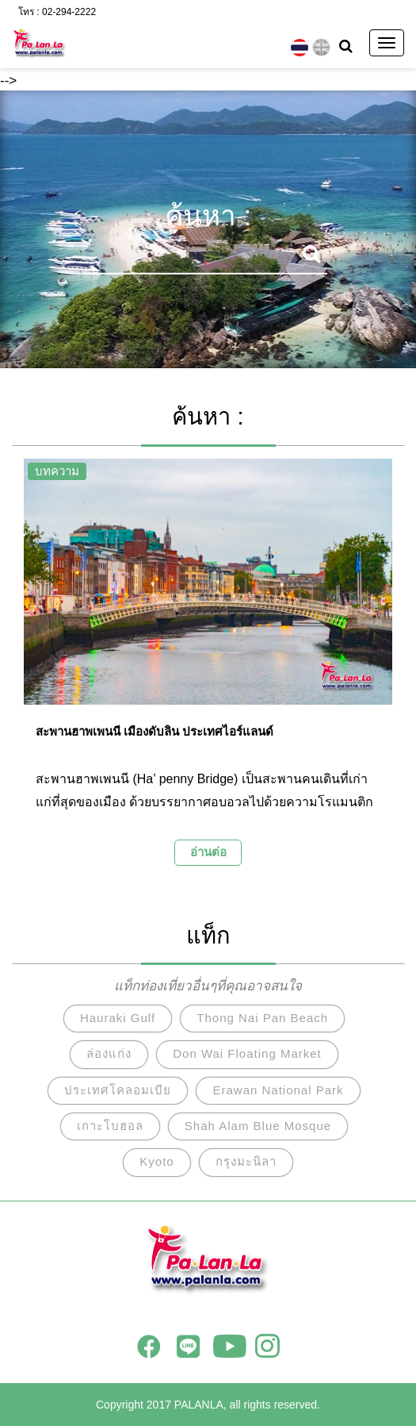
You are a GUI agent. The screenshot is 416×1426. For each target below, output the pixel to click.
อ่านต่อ (208, 852)
